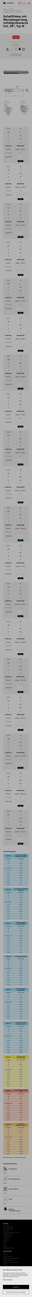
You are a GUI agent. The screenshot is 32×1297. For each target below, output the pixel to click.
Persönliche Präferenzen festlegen (16, 1292)
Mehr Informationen (7, 1279)
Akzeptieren (16, 1287)
